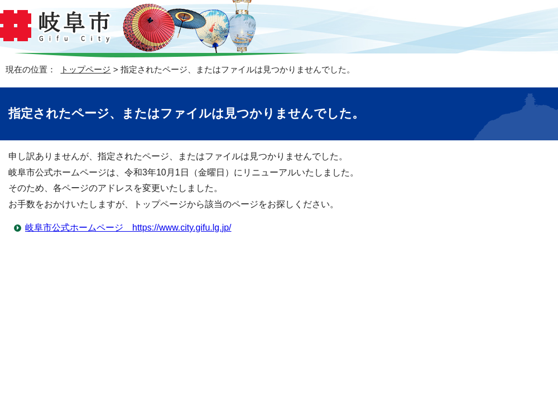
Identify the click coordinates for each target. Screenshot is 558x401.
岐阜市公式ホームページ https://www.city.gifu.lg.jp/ (128, 227)
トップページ (85, 69)
